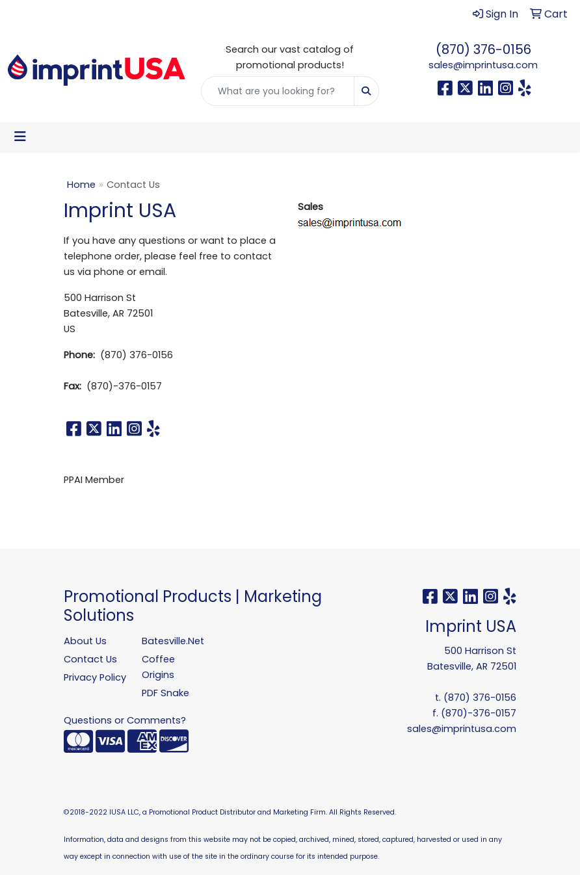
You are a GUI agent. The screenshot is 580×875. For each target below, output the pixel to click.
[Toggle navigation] (20, 136)
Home (81, 184)
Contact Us (90, 659)
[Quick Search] (277, 91)
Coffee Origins (158, 667)
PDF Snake (165, 692)
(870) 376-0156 (483, 49)
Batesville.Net (173, 640)
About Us (85, 640)
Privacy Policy (95, 677)
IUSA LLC (124, 812)
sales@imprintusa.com (483, 65)
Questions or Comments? (125, 720)
